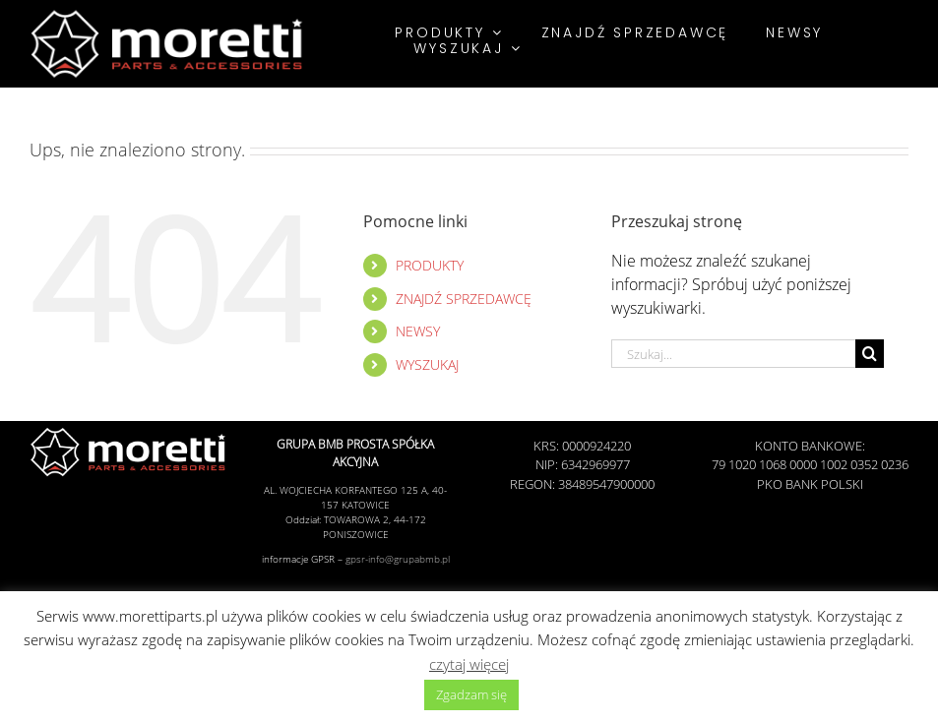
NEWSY (418, 331)
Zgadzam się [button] (471, 694)
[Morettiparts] (167, 13)
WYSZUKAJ (427, 364)
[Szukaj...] (733, 353)
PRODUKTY (430, 265)
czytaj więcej (469, 664)
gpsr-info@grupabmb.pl (397, 559)
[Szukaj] (869, 353)
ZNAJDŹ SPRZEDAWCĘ (464, 298)
